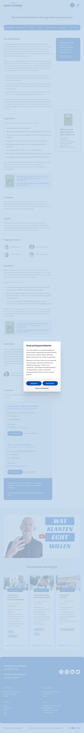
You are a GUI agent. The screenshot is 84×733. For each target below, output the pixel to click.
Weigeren (34, 383)
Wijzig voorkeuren (42, 388)
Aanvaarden (50, 383)
